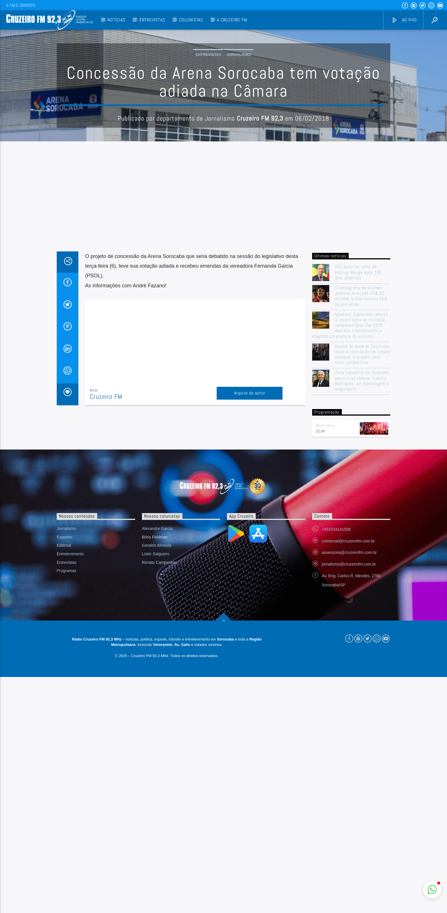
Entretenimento (70, 669)
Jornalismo (238, 112)
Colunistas (191, 20)
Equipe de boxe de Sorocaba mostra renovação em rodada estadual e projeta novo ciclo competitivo (362, 470)
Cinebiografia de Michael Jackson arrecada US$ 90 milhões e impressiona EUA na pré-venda (361, 411)
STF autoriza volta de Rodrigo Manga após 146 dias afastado (358, 387)
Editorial (64, 660)
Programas (66, 686)
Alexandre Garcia (157, 643)
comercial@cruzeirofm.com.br (348, 656)
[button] (432, 890)
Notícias (116, 20)
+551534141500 (336, 644)
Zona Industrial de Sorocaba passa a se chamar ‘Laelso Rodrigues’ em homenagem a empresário (362, 496)
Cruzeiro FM (106, 512)
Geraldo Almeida (157, 660)
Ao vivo (404, 20)
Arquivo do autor (249, 508)
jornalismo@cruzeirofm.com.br (349, 679)
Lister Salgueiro (156, 669)
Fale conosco (20, 5)
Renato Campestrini (159, 677)
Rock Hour (325, 541)
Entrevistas (152, 20)
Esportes (64, 652)
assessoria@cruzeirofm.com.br (349, 667)
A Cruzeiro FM (232, 20)
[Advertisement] (223, 324)
